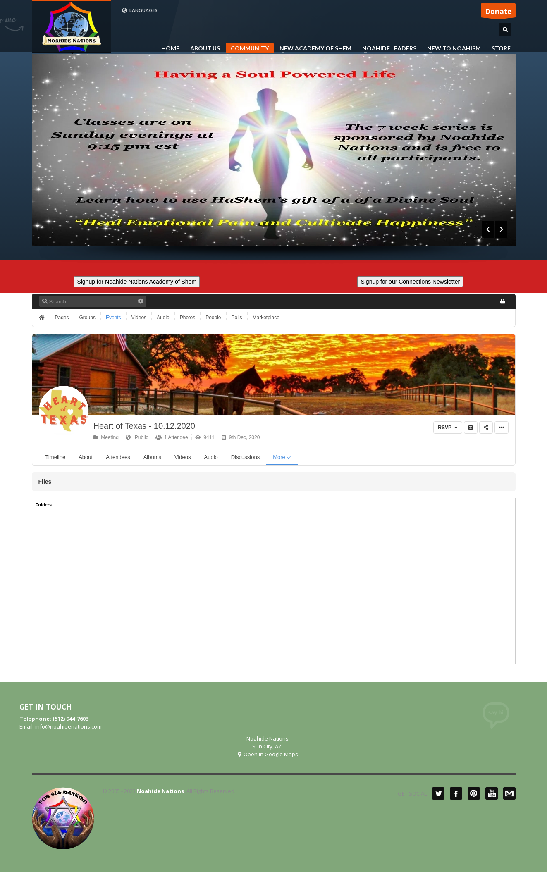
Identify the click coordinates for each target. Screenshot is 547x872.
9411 (205, 437)
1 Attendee (171, 437)
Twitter (438, 793)
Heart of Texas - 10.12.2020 (144, 425)
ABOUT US (202, 48)
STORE (501, 48)
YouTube (491, 793)
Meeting (106, 437)
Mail (509, 793)
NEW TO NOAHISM (451, 48)
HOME (170, 48)
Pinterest (474, 793)
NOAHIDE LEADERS (386, 48)
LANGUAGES (140, 10)
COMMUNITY (250, 48)
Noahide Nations (160, 791)
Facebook (456, 793)
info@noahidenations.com (68, 726)
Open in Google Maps (267, 754)
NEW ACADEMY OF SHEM (313, 48)
